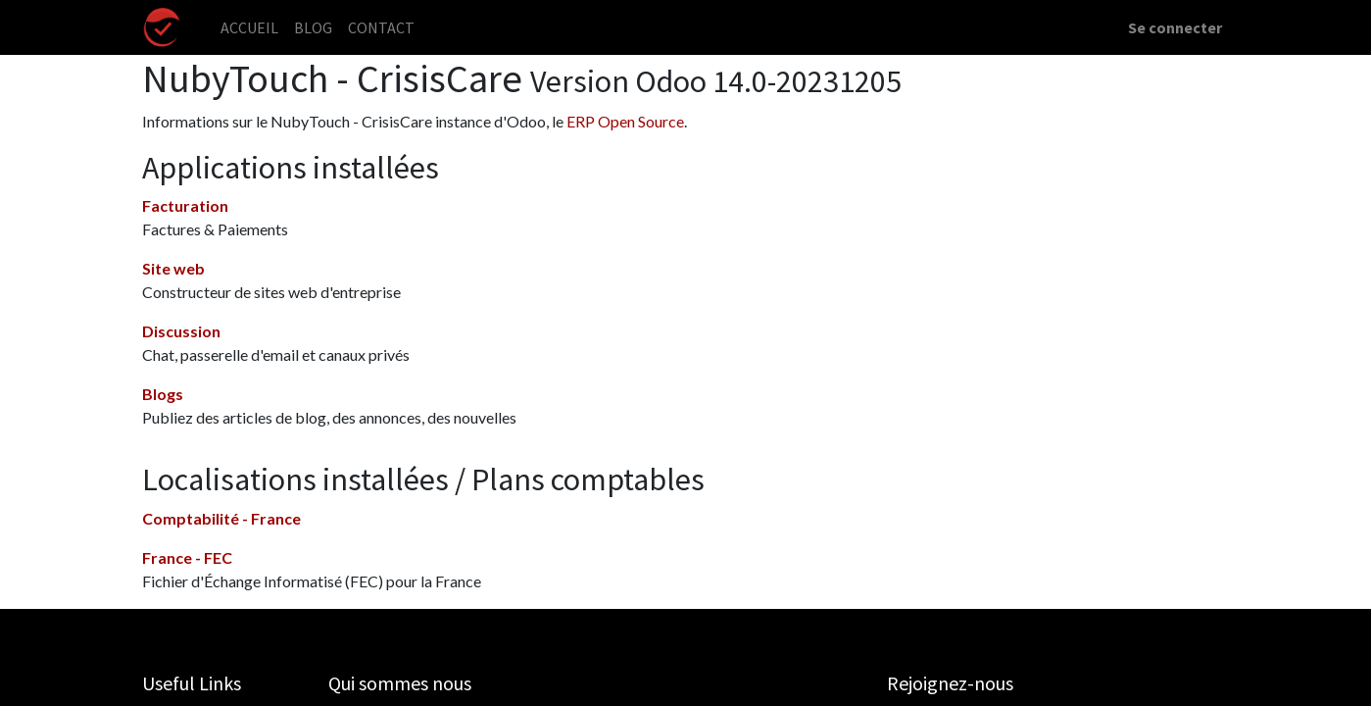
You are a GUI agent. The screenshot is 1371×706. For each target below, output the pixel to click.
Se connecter (1175, 27)
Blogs (162, 393)
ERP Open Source (625, 121)
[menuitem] (249, 27)
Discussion (181, 331)
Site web (173, 268)
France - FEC (187, 557)
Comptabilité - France (221, 518)
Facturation (185, 205)
